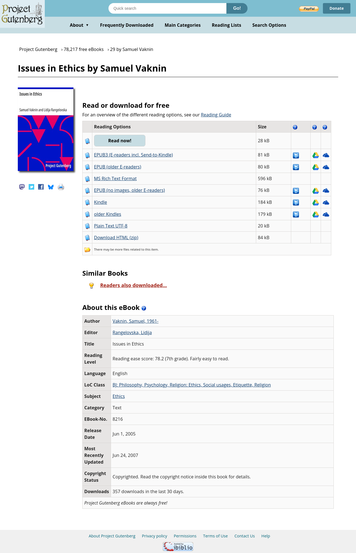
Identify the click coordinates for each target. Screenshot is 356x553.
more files (122, 249)
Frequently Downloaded (127, 25)
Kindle (100, 202)
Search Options (269, 25)
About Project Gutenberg (112, 536)
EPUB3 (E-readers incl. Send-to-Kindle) (133, 155)
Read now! (119, 141)
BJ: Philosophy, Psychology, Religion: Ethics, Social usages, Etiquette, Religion (192, 385)
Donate (337, 8)
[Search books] (167, 8)
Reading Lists (226, 25)
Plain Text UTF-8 (110, 226)
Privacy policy (154, 536)
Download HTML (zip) (116, 237)
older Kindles (107, 214)
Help (265, 536)
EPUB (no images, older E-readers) (129, 190)
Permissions (185, 536)
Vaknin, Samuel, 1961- (136, 321)
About (79, 25)
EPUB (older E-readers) (117, 167)
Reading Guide (216, 115)
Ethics (119, 396)
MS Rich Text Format (115, 178)
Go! (237, 8)
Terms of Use (215, 536)
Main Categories (183, 25)
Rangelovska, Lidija (132, 332)
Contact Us (244, 536)
